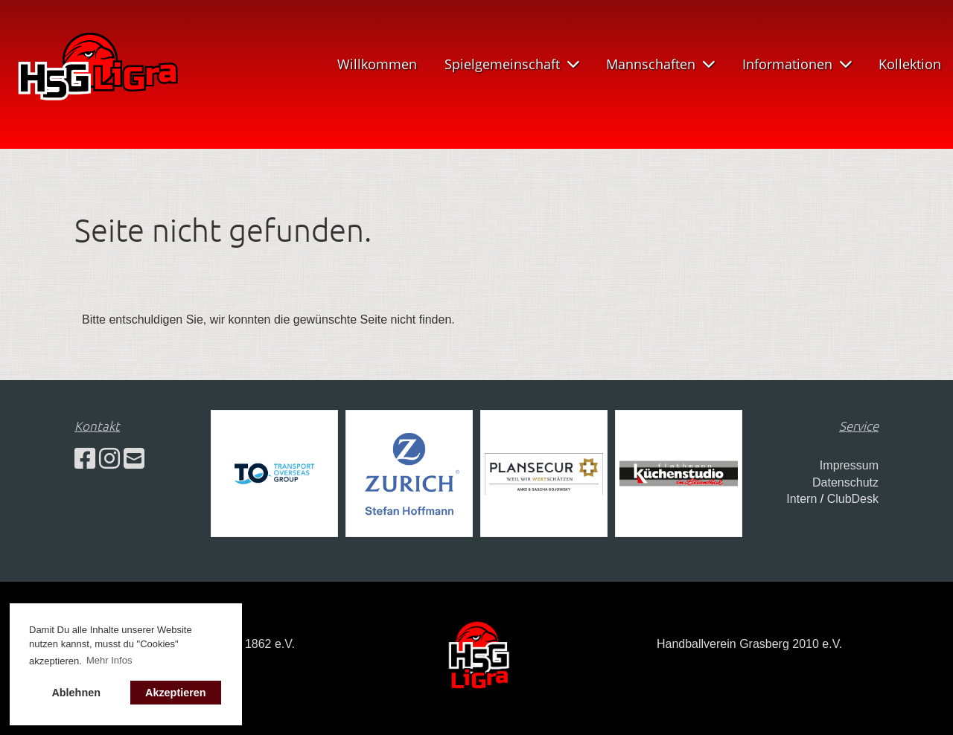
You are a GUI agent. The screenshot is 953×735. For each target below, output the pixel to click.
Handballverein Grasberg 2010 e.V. (749, 644)
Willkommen (377, 64)
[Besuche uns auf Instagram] (109, 459)
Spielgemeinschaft (511, 64)
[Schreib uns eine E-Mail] (134, 459)
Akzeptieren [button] (175, 693)
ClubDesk (853, 498)
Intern (801, 498)
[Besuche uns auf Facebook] (84, 459)
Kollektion (910, 64)
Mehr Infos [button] (109, 660)
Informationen (797, 64)
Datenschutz (845, 482)
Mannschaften (660, 64)
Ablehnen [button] (76, 693)
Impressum (849, 465)
